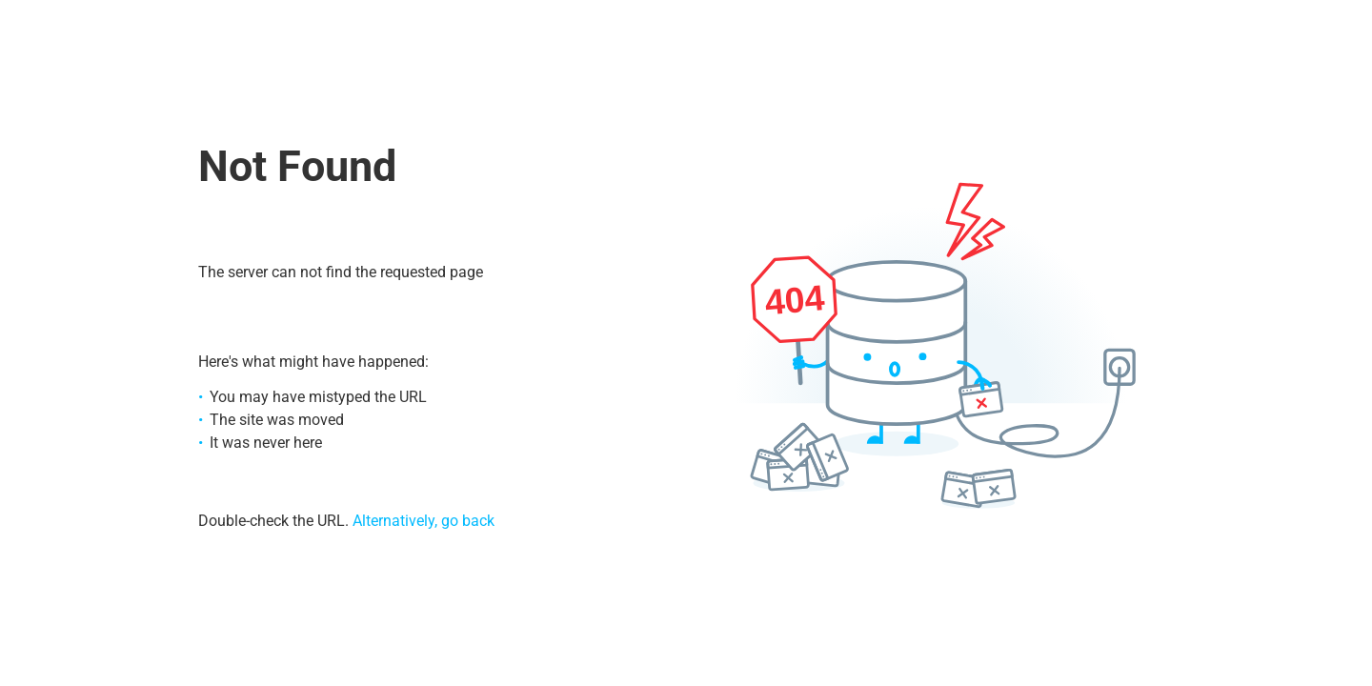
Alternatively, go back (423, 521)
